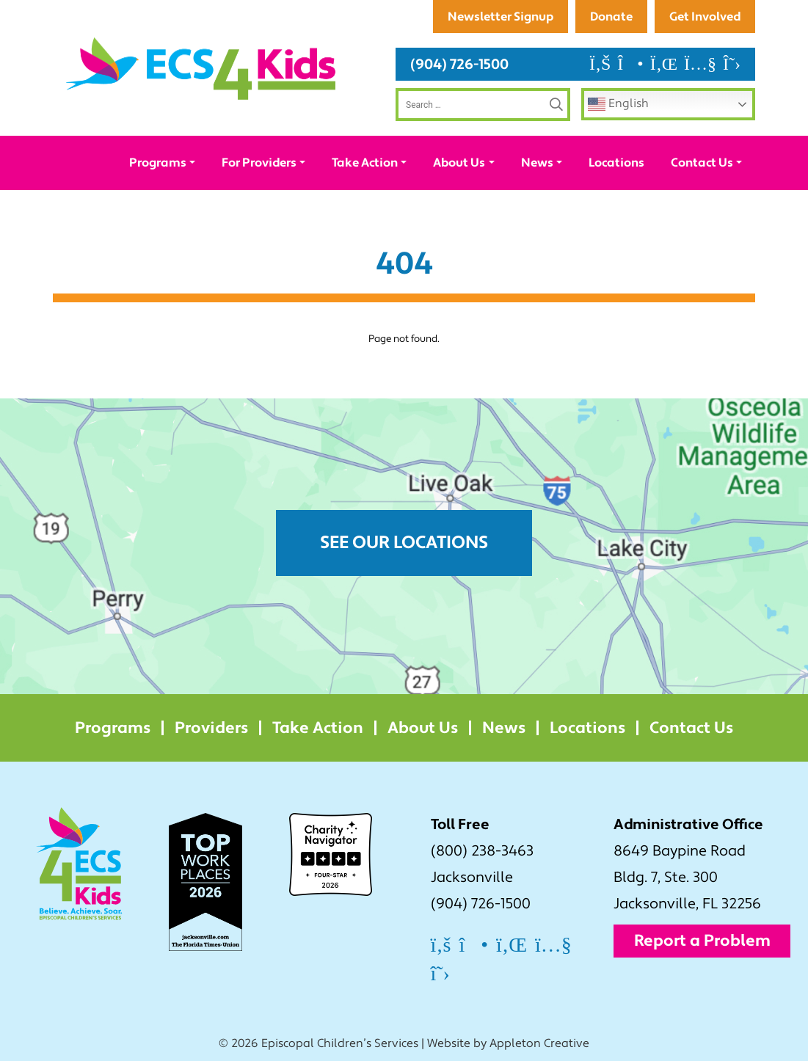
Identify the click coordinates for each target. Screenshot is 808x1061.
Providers (211, 728)
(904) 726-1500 (459, 64)
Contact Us (702, 162)
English (618, 104)
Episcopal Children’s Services (339, 1043)
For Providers (259, 162)
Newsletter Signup (500, 16)
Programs (157, 162)
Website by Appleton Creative (508, 1043)
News (537, 162)
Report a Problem (702, 940)
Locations (616, 162)
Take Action (365, 162)
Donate (611, 16)
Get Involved (704, 16)
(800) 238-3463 (482, 851)
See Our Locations (404, 542)
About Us (459, 162)
